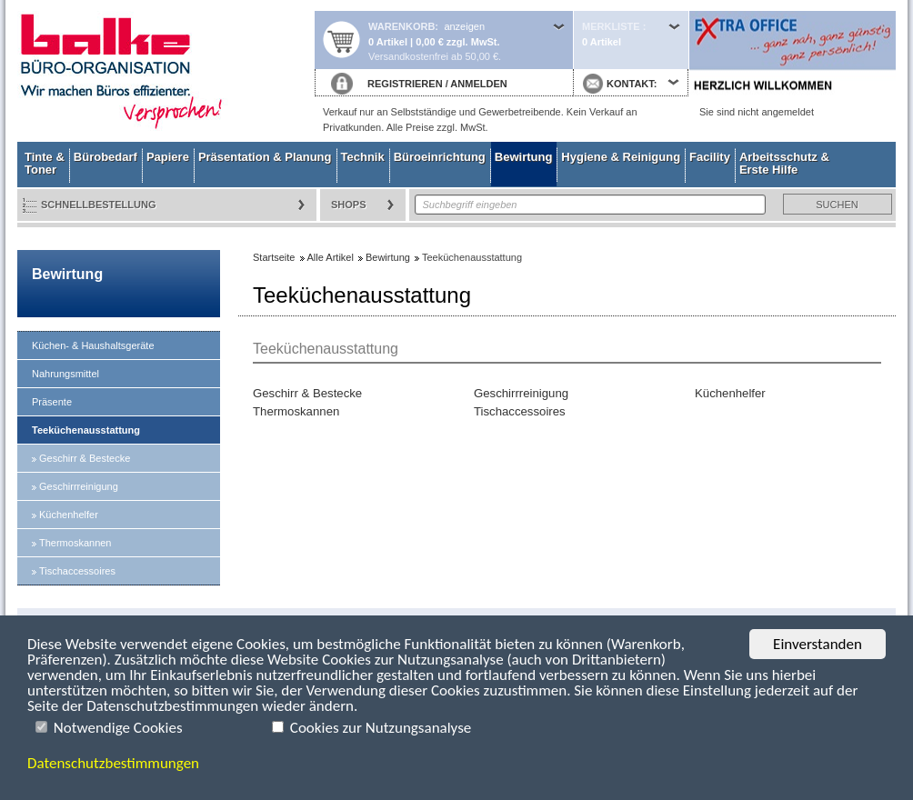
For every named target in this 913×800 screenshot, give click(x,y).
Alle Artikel (330, 257)
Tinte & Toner (45, 163)
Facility (709, 157)
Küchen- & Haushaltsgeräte (93, 345)
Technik (363, 157)
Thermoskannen (75, 542)
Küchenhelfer (68, 514)
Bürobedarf (105, 157)
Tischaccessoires (77, 570)
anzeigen (464, 26)
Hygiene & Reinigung (620, 157)
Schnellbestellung (98, 204)
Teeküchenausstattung (86, 430)
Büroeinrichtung (440, 157)
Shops (348, 204)
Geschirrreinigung (78, 486)
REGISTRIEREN (405, 83)
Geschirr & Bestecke (84, 458)
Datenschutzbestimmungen (113, 763)
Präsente (52, 401)
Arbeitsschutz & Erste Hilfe (784, 163)
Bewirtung (524, 157)
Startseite (165, 71)
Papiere (167, 157)
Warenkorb (401, 26)
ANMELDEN (478, 83)
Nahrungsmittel (65, 373)
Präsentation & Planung (265, 157)
